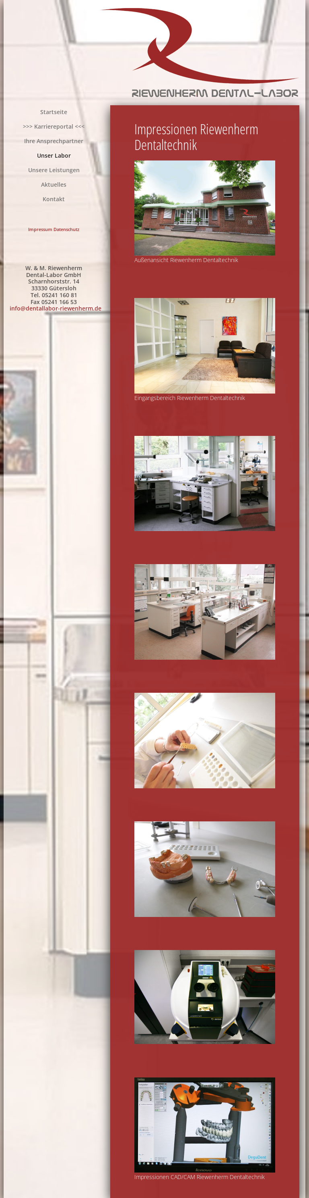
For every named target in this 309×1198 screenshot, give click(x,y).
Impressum (40, 229)
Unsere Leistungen (54, 170)
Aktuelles (53, 184)
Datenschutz (66, 229)
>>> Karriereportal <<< (53, 126)
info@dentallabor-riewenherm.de (55, 308)
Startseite (53, 112)
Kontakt (54, 199)
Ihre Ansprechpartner (53, 141)
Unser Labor (54, 155)
